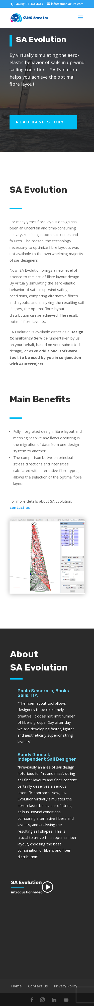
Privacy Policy (65, 986)
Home (16, 986)
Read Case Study (40, 122)
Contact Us (38, 986)
